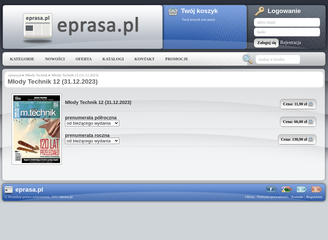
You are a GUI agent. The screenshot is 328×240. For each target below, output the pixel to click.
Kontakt (144, 59)
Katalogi (113, 59)
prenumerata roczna (87, 135)
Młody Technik (36, 75)
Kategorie (22, 59)
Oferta (83, 59)
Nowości (55, 59)
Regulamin (314, 197)
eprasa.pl (80, 28)
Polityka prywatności (272, 197)
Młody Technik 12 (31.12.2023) (98, 102)
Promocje (176, 59)
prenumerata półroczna (91, 117)
